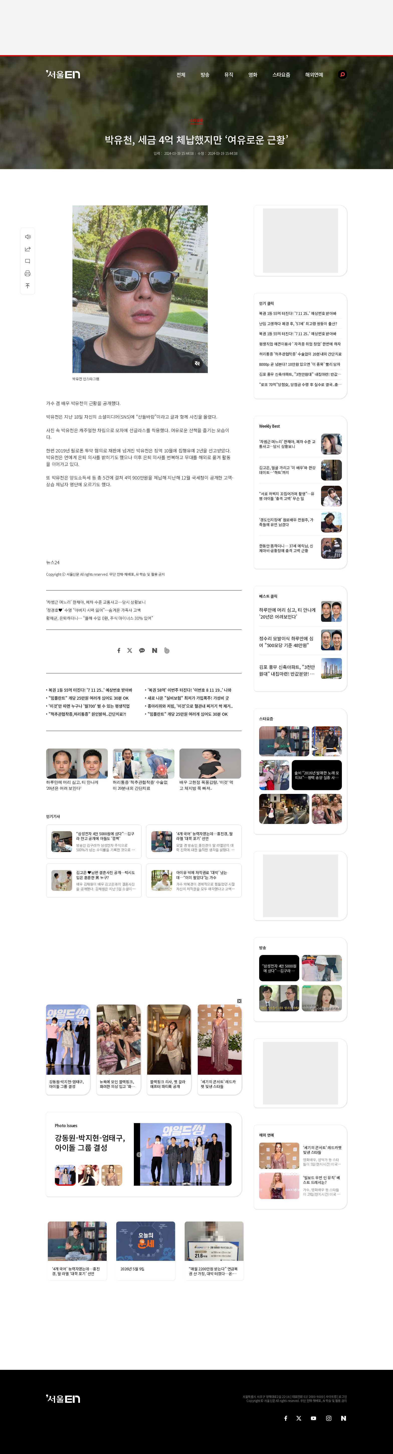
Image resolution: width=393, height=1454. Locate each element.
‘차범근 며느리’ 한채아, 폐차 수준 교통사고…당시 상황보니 (96, 602)
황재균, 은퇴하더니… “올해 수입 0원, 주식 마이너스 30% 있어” (99, 618)
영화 (252, 74)
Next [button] (226, 1154)
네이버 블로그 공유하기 (154, 650)
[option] (181, 1154)
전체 (180, 74)
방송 (205, 74)
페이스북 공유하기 (119, 650)
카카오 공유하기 (142, 650)
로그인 (343, 1396)
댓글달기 (28, 261)
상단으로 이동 (28, 286)
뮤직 (228, 74)
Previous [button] (138, 1154)
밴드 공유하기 (167, 650)
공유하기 (28, 249)
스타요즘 (281, 74)
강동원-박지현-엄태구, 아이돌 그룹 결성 (90, 1142)
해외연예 (314, 74)
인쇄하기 (28, 273)
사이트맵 (331, 1396)
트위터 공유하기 (129, 650)
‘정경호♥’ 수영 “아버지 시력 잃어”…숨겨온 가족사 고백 (93, 610)
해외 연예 (266, 1135)
